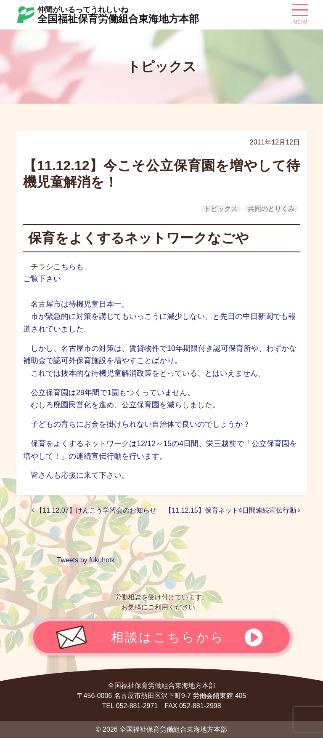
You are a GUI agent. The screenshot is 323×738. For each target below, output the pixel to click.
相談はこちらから (168, 637)
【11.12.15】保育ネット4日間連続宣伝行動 (232, 510)
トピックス (221, 208)
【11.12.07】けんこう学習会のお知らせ (94, 510)
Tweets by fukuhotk (86, 560)
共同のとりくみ (271, 208)
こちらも (68, 266)
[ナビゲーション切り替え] (300, 13)
